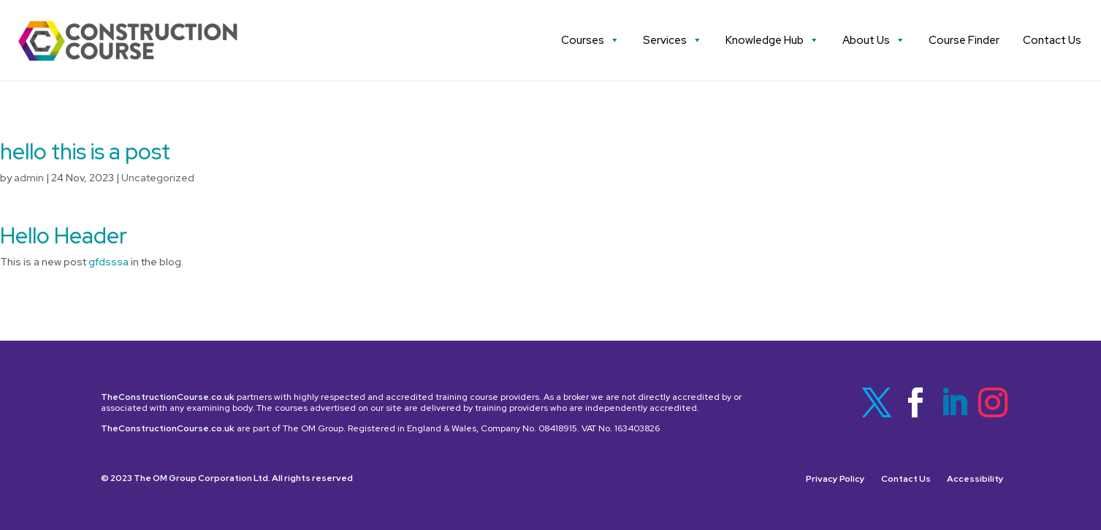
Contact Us (1052, 40)
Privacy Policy (835, 479)
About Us (873, 40)
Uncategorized (157, 177)
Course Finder (964, 40)
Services (672, 40)
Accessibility (975, 479)
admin (29, 177)
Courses (590, 40)
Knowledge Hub (772, 40)
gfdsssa (108, 261)
